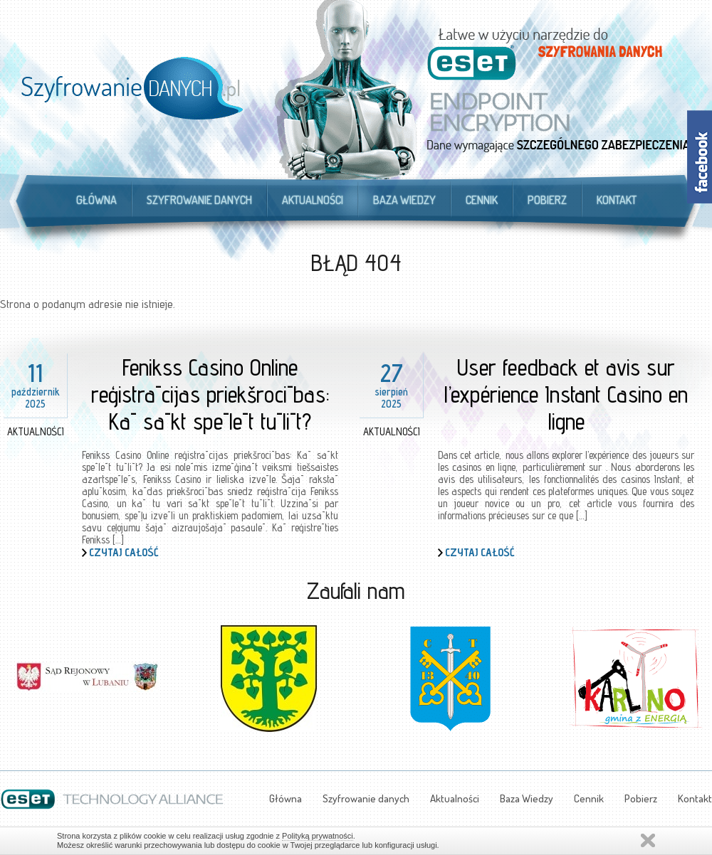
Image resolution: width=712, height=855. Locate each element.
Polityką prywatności (317, 836)
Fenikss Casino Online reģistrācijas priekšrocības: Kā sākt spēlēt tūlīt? (210, 394)
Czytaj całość (124, 552)
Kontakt (617, 200)
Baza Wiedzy (404, 200)
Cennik (482, 200)
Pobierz (547, 200)
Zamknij (648, 840)
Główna (96, 200)
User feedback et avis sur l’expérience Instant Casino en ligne (566, 394)
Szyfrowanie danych (199, 200)
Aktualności (312, 200)
